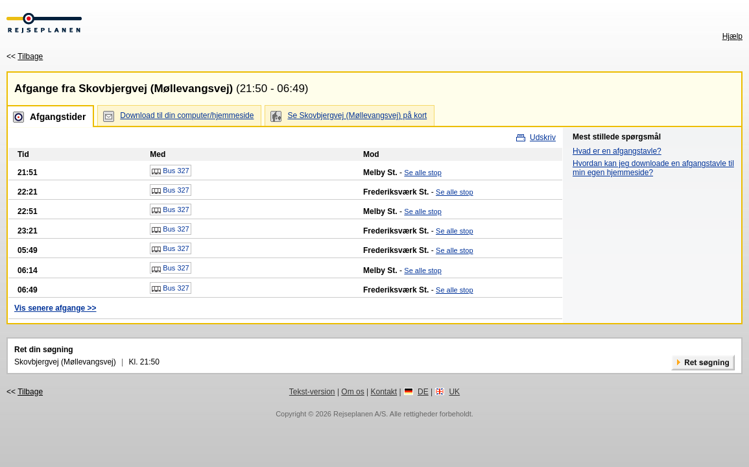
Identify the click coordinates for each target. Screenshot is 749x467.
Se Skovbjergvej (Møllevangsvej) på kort (357, 115)
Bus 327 (170, 171)
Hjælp (732, 36)
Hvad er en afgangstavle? (617, 151)
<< (24, 56)
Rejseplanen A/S (359, 414)
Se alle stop (422, 172)
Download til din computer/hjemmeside (187, 115)
